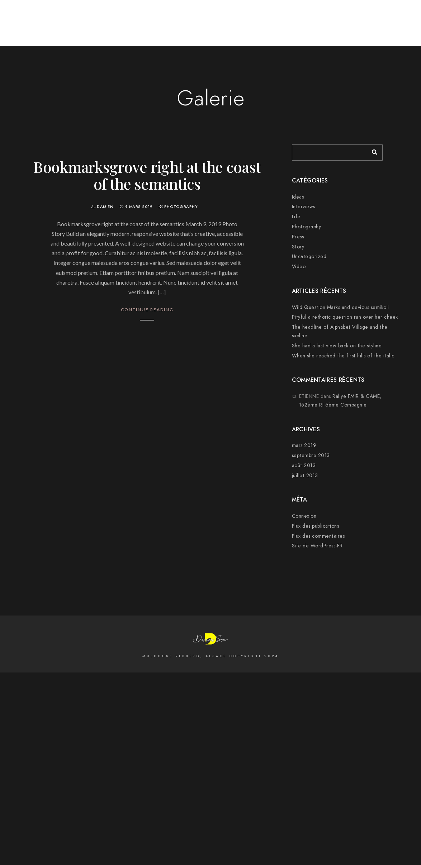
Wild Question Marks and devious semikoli (340, 307)
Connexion (304, 516)
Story (298, 246)
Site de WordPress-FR (317, 545)
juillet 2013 (305, 475)
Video (299, 266)
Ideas (298, 197)
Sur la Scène (380, 29)
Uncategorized (309, 256)
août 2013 (304, 465)
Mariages (342, 29)
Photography (181, 206)
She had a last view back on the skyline (337, 345)
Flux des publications (315, 526)
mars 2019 (304, 445)
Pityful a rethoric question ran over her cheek (345, 317)
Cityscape (307, 29)
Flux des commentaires (318, 536)
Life (296, 216)
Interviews (303, 206)
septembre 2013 (311, 455)
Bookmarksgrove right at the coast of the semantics (147, 175)
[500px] (338, 15)
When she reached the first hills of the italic (343, 355)
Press (298, 236)
